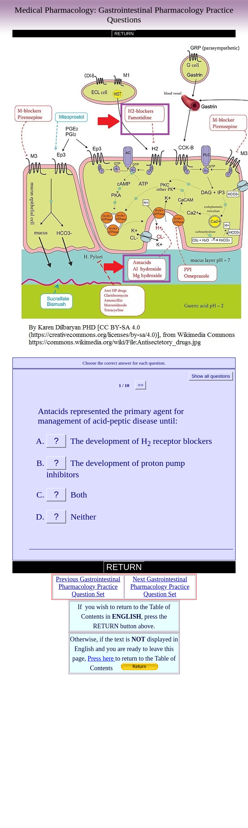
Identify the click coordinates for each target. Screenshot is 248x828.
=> (140, 385)
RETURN (124, 33)
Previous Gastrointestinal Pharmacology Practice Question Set (88, 587)
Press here (101, 658)
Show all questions (211, 376)
